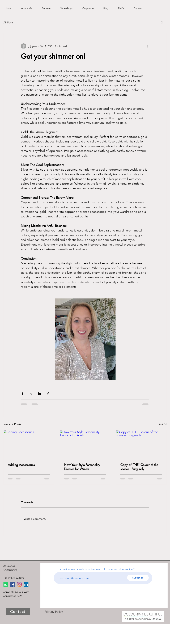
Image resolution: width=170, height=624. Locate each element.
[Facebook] (12, 584)
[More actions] (147, 46)
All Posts (8, 22)
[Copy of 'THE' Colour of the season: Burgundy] (141, 444)
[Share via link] (48, 393)
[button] (162, 22)
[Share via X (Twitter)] (31, 393)
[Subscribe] (138, 578)
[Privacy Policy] (53, 611)
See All (163, 423)
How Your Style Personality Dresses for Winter (82, 467)
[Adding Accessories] (29, 444)
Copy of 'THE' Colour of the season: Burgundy (139, 467)
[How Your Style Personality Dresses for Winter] (85, 444)
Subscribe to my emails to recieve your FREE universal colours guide (96, 569)
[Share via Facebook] (22, 393)
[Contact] (18, 611)
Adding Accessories (21, 465)
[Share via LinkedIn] (39, 393)
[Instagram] (19, 584)
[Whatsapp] (5, 584)
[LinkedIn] (26, 584)
